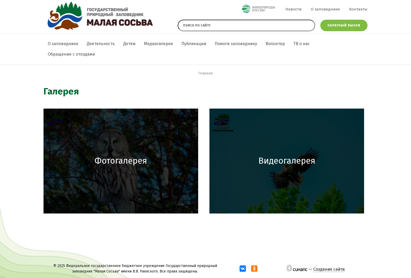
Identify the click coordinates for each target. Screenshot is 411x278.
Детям (129, 43)
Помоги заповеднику (236, 43)
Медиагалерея (158, 43)
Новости (293, 9)
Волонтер (275, 43)
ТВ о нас (301, 43)
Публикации (193, 43)
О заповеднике (325, 9)
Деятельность (101, 43)
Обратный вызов (343, 25)
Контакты (358, 9)
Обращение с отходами (71, 54)
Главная (205, 73)
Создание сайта (329, 269)
